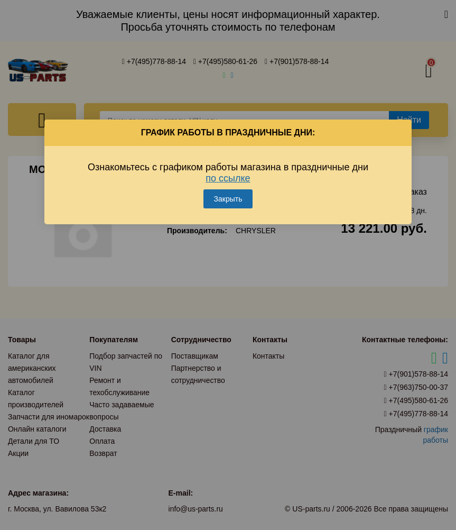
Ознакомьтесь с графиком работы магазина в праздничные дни (228, 173)
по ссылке (228, 178)
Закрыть (228, 199)
